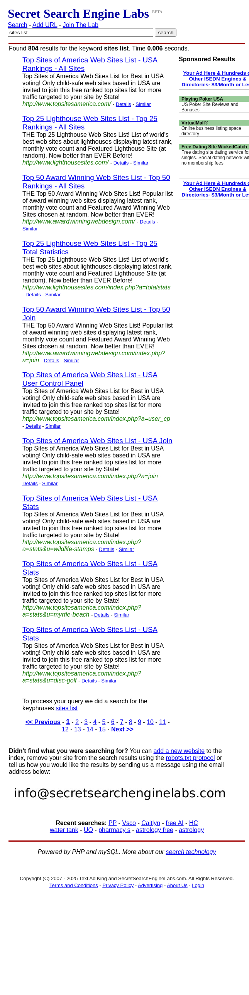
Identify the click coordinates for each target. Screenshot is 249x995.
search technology (191, 852)
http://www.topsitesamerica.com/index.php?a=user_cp (96, 418)
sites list (67, 708)
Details (123, 104)
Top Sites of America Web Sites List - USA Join (97, 441)
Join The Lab (80, 25)
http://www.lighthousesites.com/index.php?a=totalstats (96, 287)
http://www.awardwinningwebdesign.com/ (78, 221)
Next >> (122, 729)
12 (65, 729)
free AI (174, 823)
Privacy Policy (118, 885)
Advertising (150, 885)
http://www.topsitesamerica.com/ (66, 104)
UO (88, 830)
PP (112, 823)
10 (150, 722)
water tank (64, 830)
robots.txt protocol (190, 758)
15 (102, 729)
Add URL (44, 25)
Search (17, 25)
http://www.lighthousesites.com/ (65, 162)
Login (198, 885)
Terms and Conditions (73, 885)
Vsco (129, 823)
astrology (191, 830)
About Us (177, 885)
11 (162, 722)
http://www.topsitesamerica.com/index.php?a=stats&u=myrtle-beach (81, 611)
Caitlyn (150, 823)
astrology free (154, 830)
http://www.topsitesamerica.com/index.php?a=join (90, 476)
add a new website (179, 751)
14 (89, 729)
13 (77, 729)
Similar (143, 104)
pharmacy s (114, 830)
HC (193, 823)
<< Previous (43, 722)
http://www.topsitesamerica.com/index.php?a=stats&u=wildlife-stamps (81, 545)
